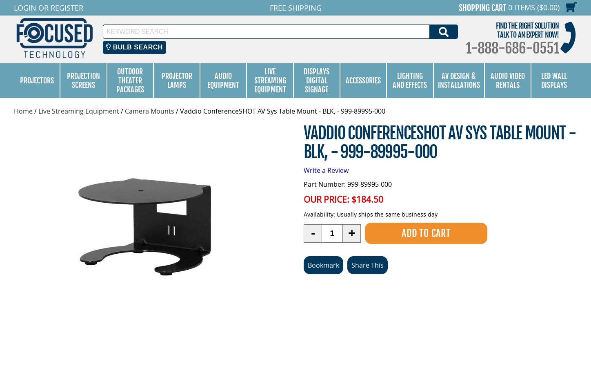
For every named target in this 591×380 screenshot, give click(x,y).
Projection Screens (83, 80)
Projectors (37, 80)
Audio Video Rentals (508, 80)
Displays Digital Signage (316, 80)
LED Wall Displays (554, 80)
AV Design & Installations (459, 80)
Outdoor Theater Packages (130, 80)
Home (23, 111)
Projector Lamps (177, 80)
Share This (367, 265)
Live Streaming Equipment (270, 80)
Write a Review (326, 170)
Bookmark (323, 265)
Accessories (363, 80)
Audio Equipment (223, 80)
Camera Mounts (149, 111)
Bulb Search (134, 47)
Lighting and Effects (410, 80)
